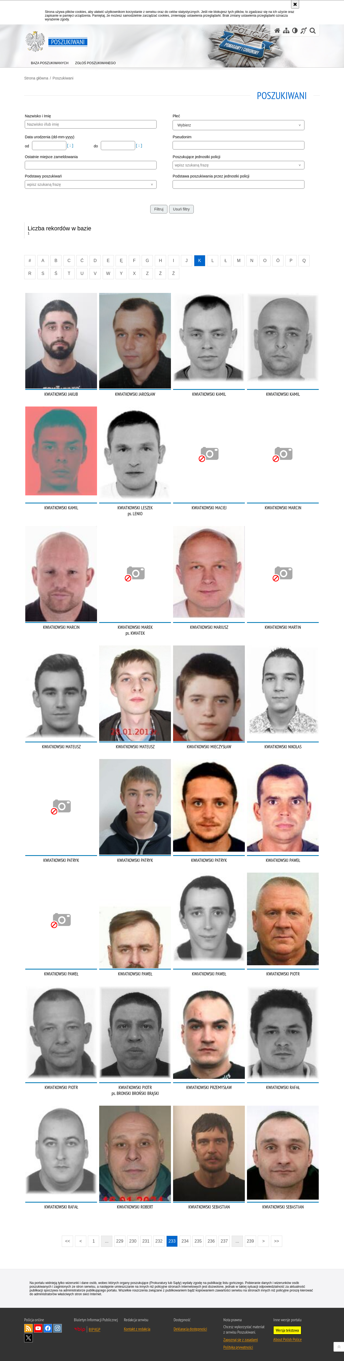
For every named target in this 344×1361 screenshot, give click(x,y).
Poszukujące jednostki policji (196, 157)
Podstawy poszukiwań (43, 176)
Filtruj (158, 209)
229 (119, 1241)
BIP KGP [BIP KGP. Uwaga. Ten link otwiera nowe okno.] (94, 1329)
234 (185, 1241)
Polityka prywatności (238, 1347)
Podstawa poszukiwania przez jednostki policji (211, 176)
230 (133, 1241)
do (96, 146)
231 (145, 1241)
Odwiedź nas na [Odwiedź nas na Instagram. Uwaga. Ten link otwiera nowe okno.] (57, 1328)
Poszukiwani (62, 78)
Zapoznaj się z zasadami (240, 1339)
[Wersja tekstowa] (295, 30)
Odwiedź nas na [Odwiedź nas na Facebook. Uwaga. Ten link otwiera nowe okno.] (48, 1328)
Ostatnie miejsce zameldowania (51, 157)
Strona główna (36, 78)
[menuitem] (49, 62)
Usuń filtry (181, 209)
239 (250, 1241)
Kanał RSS (28, 1328)
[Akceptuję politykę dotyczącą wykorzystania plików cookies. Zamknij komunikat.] (295, 4)
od (27, 146)
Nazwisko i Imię (38, 116)
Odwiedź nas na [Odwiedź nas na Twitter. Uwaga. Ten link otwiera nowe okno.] (28, 1338)
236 (211, 1241)
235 (198, 1241)
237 (224, 1241)
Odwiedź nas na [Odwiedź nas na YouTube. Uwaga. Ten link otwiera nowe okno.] (38, 1328)
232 (159, 1241)
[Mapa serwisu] (286, 30)
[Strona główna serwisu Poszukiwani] (277, 30)
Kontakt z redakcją (137, 1328)
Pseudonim (182, 137)
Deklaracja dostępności (190, 1328)
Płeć (176, 116)
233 (172, 1241)
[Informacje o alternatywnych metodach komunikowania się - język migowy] (303, 30)
